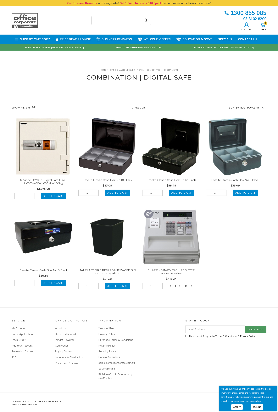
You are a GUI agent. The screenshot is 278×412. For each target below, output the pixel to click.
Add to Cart (53, 196)
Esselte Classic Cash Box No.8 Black (43, 274)
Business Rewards (114, 39)
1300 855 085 (245, 12)
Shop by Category (32, 39)
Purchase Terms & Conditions (115, 339)
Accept (237, 407)
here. (259, 401)
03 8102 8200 (254, 18)
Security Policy (107, 351)
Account (247, 26)
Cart (262, 26)
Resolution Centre (22, 351)
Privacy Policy (106, 334)
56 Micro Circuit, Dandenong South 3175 (115, 376)
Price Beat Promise (73, 39)
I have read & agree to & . (220, 336)
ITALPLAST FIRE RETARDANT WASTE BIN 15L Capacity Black (107, 275)
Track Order (18, 339)
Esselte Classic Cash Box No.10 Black (107, 180)
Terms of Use (106, 328)
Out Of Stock (181, 289)
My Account (18, 328)
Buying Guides (63, 351)
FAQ (14, 357)
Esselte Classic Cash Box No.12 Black (171, 180)
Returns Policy (106, 345)
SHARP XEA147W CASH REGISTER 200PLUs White (171, 275)
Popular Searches (109, 357)
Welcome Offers (154, 39)
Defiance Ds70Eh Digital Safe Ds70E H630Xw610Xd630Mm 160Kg (43, 181)
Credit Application (22, 334)
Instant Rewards (65, 339)
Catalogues (62, 345)
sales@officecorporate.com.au (115, 362)
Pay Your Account (22, 345)
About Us (60, 328)
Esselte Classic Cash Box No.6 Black (235, 180)
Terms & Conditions (226, 336)
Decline (257, 407)
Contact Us (247, 39)
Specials (225, 39)
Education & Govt (194, 39)
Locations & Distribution (69, 357)
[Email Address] (215, 329)
